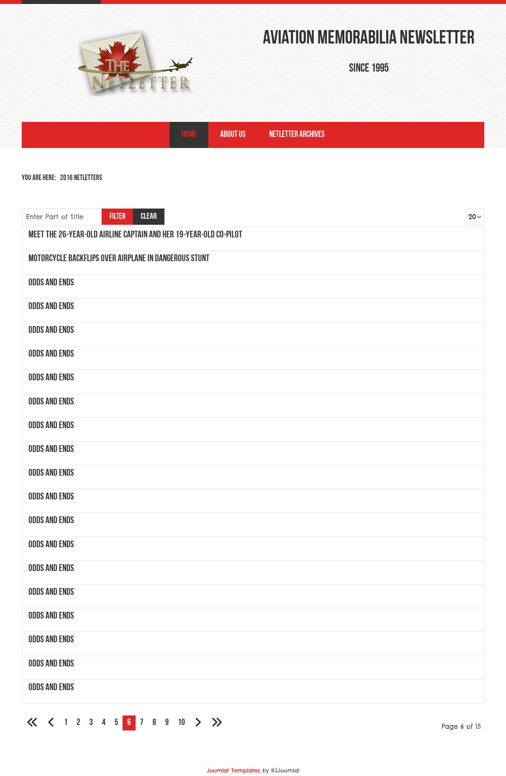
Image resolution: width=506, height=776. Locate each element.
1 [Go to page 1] (66, 722)
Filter (117, 216)
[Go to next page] (197, 722)
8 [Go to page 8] (154, 722)
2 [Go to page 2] (78, 722)
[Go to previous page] (51, 722)
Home (188, 134)
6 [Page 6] (129, 722)
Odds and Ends (51, 283)
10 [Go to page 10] (181, 722)
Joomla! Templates (233, 770)
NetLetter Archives (297, 134)
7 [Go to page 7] (141, 722)
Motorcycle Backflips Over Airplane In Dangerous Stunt (119, 259)
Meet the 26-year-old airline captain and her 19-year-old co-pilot (135, 235)
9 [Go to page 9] (167, 722)
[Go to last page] (216, 722)
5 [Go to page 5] (116, 722)
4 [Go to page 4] (104, 722)
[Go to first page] (32, 722)
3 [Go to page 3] (91, 722)
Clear (149, 216)
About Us (232, 134)
